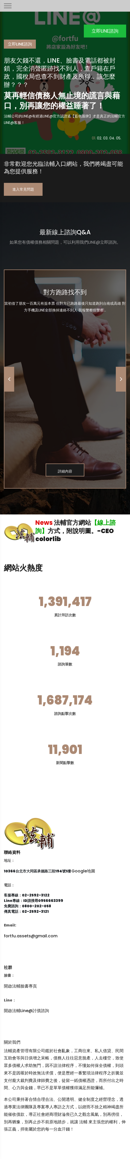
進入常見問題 (23, 189)
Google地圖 (83, 871)
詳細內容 (65, 471)
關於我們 (12, 1042)
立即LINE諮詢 (105, 31)
